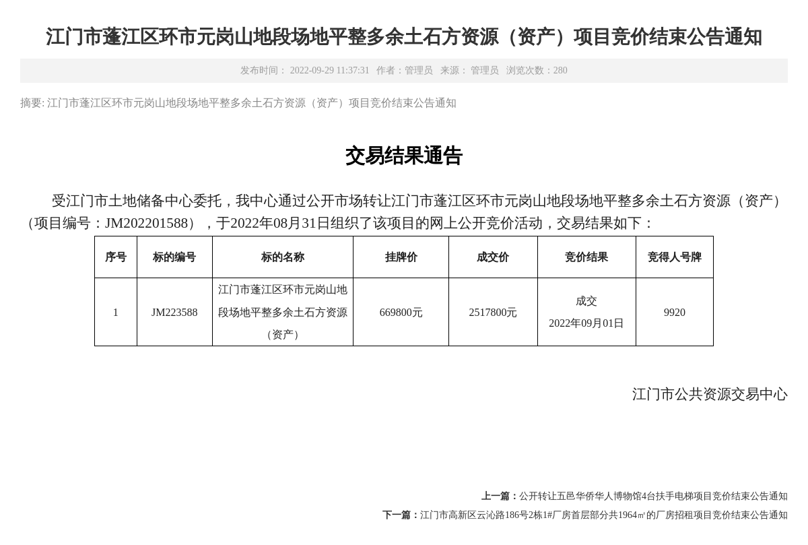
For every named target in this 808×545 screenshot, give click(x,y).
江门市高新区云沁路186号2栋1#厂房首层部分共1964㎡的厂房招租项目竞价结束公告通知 (604, 515)
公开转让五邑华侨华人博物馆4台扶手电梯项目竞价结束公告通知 (653, 496)
